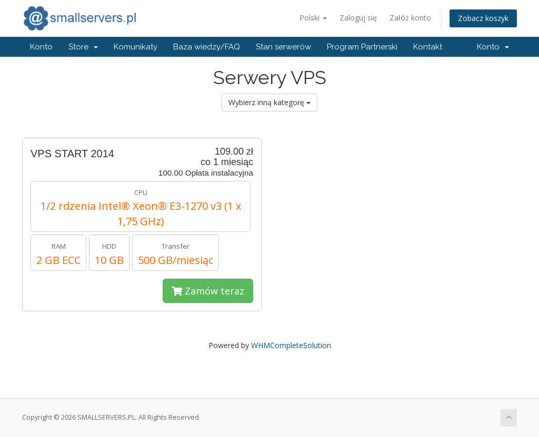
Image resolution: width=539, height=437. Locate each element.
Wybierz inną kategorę (269, 102)
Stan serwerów (283, 47)
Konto (41, 47)
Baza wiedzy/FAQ (206, 47)
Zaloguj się (358, 18)
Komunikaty (135, 47)
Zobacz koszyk (483, 18)
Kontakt (427, 47)
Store (83, 47)
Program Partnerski (362, 47)
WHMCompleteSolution (291, 345)
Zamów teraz (208, 290)
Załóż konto (410, 18)
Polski (313, 18)
